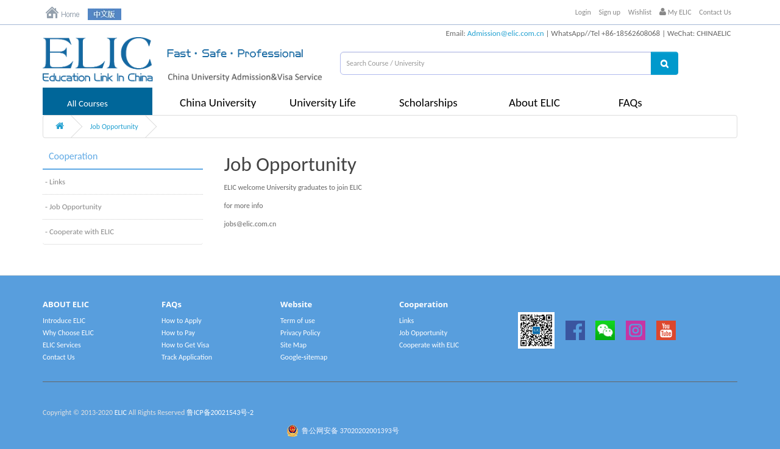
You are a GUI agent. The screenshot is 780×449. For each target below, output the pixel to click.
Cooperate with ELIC (429, 345)
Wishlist (640, 12)
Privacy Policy (300, 333)
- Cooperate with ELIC (79, 231)
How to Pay (178, 333)
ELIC (121, 412)
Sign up (610, 12)
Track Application (186, 357)
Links (406, 320)
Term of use (297, 320)
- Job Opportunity (73, 206)
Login (583, 12)
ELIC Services (62, 345)
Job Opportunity (114, 126)
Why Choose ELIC (68, 333)
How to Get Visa (185, 345)
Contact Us (715, 12)
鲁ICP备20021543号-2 (220, 412)
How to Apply (181, 320)
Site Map (293, 345)
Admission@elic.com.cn (505, 33)
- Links (55, 181)
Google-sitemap (303, 357)
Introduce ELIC (64, 320)
